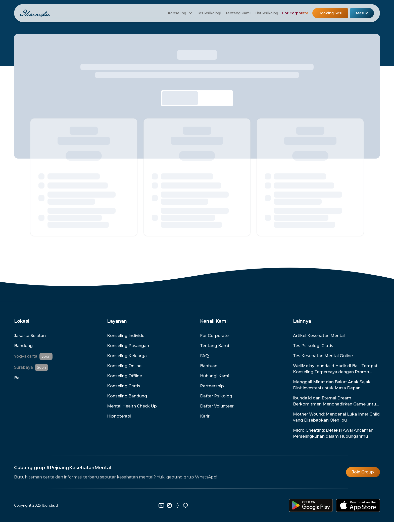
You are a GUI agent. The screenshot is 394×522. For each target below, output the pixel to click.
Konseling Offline (124, 376)
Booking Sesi (330, 13)
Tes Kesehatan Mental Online (323, 355)
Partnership (212, 386)
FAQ (204, 355)
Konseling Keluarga (127, 355)
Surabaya (23, 367)
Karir (205, 416)
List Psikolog (266, 13)
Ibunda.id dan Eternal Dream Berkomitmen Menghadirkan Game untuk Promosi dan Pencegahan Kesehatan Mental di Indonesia (335, 401)
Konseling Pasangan (128, 345)
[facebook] (177, 505)
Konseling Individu (125, 335)
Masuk (362, 13)
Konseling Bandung (127, 396)
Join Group (363, 472)
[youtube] (161, 505)
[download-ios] (358, 505)
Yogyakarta (25, 356)
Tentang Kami (238, 13)
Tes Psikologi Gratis (313, 345)
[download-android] (311, 505)
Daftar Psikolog (216, 396)
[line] (185, 505)
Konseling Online (124, 365)
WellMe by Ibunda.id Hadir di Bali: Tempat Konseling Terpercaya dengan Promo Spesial (335, 369)
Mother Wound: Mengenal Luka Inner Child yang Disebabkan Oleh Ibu (336, 417)
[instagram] (169, 505)
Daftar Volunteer (217, 406)
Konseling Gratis (123, 386)
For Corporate (295, 13)
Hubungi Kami (214, 376)
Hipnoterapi (119, 416)
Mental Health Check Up (132, 406)
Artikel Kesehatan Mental (319, 335)
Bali (18, 378)
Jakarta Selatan (30, 335)
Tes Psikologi (209, 13)
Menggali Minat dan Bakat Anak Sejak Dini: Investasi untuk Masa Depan (332, 385)
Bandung (23, 345)
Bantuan (208, 365)
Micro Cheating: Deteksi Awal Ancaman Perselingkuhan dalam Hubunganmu (333, 433)
